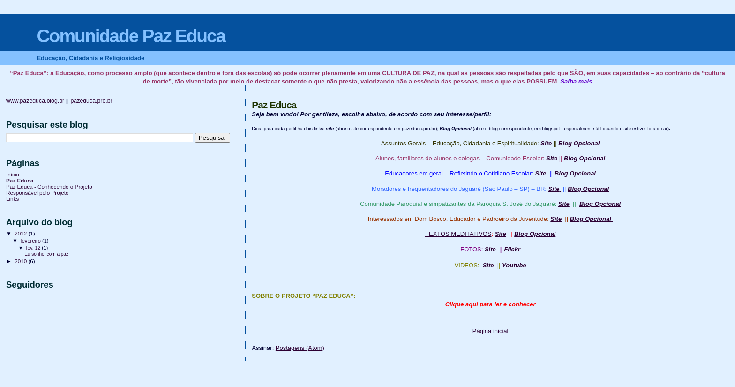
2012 (21, 233)
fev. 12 (34, 247)
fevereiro (31, 240)
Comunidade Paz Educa (131, 36)
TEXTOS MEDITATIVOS (458, 233)
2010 (21, 261)
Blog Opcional (579, 143)
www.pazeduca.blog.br (35, 101)
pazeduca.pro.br (91, 101)
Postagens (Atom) (300, 347)
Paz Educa (20, 180)
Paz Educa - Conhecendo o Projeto (49, 186)
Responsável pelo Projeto (37, 193)
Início (12, 174)
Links (12, 199)
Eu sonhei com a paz (46, 254)
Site (490, 249)
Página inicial (490, 330)
